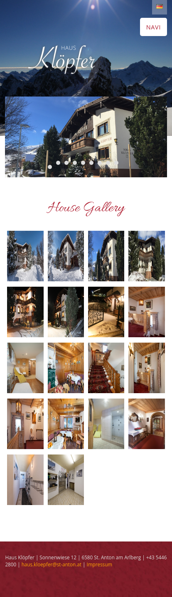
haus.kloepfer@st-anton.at (51, 564)
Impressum (99, 564)
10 (50, 167)
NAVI (153, 27)
